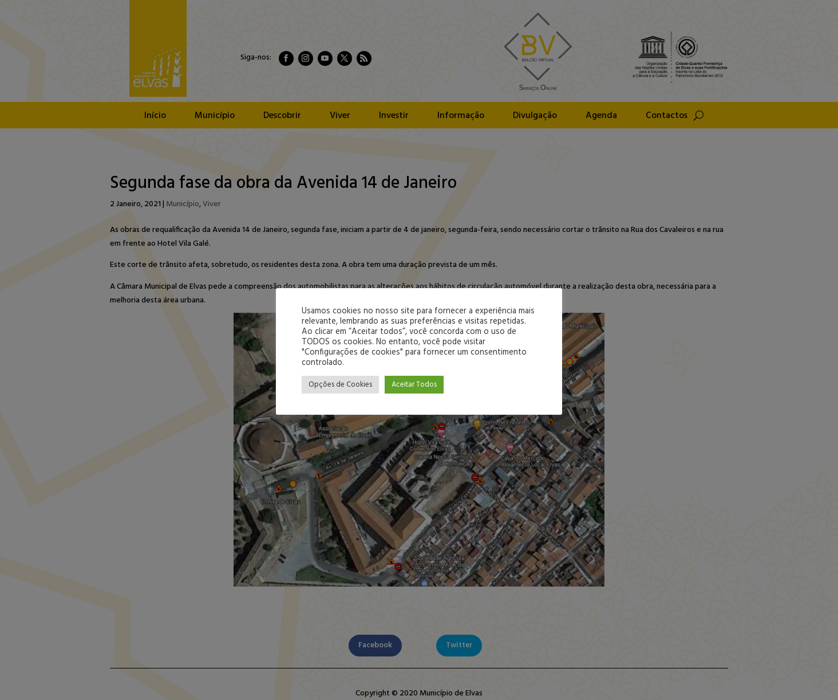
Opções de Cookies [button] (340, 385)
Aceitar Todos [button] (414, 385)
